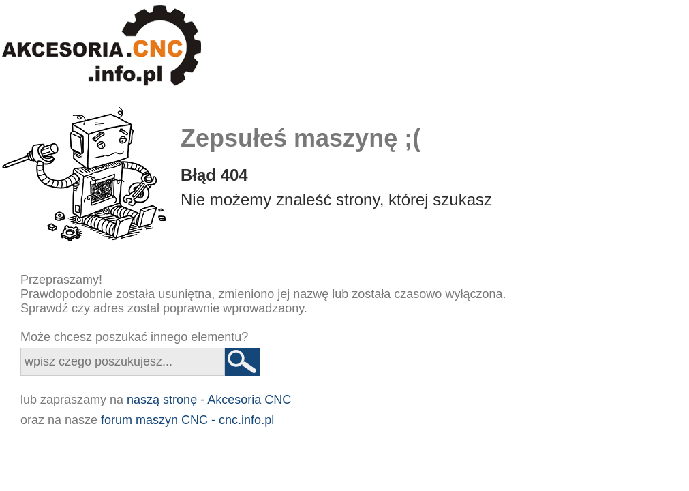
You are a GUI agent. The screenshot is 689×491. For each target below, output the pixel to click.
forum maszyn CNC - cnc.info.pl (187, 420)
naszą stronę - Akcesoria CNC (209, 399)
